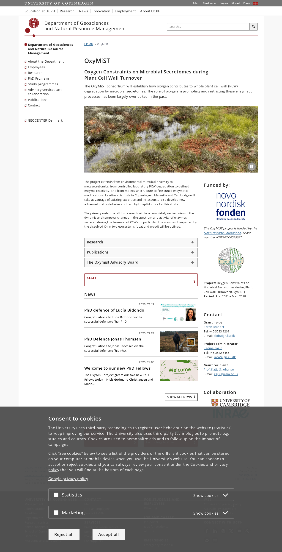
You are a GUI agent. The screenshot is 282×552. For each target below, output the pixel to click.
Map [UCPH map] (196, 3)
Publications (38, 100)
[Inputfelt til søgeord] (208, 27)
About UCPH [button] (150, 11)
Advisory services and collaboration (45, 91)
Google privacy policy (68, 478)
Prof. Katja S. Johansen (219, 369)
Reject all (64, 534)
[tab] (141, 242)
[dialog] (141, 479)
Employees (36, 67)
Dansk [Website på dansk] (247, 3)
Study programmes (43, 84)
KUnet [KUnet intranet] (235, 3)
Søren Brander (214, 327)
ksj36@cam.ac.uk (226, 374)
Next (253, 139)
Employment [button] (125, 11)
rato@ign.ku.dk (225, 357)
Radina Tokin (213, 348)
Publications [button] (98, 252)
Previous (88, 139)
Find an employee (215, 3)
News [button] (83, 11)
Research (35, 72)
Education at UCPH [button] (40, 11)
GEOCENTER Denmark (45, 120)
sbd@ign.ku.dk (224, 336)
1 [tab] (168, 171)
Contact (34, 105)
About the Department (46, 61)
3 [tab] (173, 171)
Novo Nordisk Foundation (222, 233)
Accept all (108, 534)
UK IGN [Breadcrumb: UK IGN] (88, 44)
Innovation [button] (101, 11)
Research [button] (67, 11)
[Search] (253, 27)
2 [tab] (171, 171)
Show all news (179, 397)
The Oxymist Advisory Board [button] (113, 262)
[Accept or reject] (57, 494)
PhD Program (38, 78)
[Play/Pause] (252, 166)
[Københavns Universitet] (32, 27)
